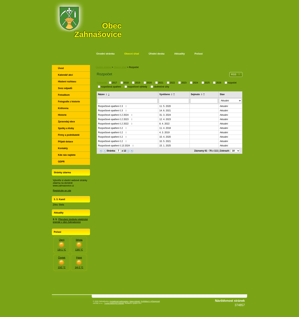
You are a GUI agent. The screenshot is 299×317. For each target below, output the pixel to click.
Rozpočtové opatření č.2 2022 (115, 123)
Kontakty (63, 148)
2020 (149, 82)
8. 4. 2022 (164, 123)
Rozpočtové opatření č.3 (112, 106)
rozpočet (232, 82)
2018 (126, 82)
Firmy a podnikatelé (69, 135)
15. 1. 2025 (165, 145)
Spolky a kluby (66, 128)
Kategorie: (102, 82)
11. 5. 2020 (165, 106)
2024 (195, 82)
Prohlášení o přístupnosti (150, 301)
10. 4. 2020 (165, 137)
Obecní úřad (131, 53)
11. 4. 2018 (165, 128)
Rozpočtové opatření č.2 (112, 128)
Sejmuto (196, 94)
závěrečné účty (161, 86)
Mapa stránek (134, 301)
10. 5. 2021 (165, 141)
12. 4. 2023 (165, 119)
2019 (137, 82)
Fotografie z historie (69, 101)
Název (102, 94)
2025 (207, 82)
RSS (236, 74)
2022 (172, 82)
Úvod (61, 68)
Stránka (111, 150)
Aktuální (224, 106)
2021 (160, 82)
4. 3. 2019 (164, 132)
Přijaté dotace (65, 141)
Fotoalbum (64, 95)
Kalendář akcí (65, 75)
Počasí (199, 53)
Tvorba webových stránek (114, 303)
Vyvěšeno (165, 94)
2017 (114, 82)
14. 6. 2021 (165, 110)
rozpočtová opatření (111, 86)
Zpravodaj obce (66, 121)
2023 (183, 82)
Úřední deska (157, 53)
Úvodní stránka (105, 53)
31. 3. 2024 (165, 115)
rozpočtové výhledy (137, 86)
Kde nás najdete (67, 155)
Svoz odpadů (65, 88)
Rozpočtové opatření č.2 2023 (115, 119)
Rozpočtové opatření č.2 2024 (115, 115)
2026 (218, 82)
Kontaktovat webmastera (119, 301)
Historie (62, 115)
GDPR (61, 161)
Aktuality (179, 53)
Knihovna (63, 108)
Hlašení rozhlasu (67, 81)
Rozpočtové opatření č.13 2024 (116, 145)
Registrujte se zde (62, 190)
